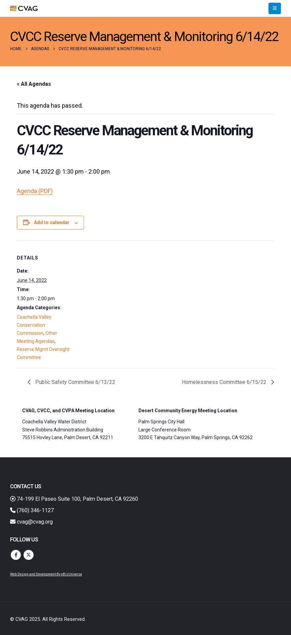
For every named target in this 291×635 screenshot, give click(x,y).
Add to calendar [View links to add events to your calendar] (52, 222)
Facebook (16, 555)
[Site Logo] (24, 8)
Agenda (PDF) (35, 191)
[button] (274, 8)
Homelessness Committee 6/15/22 (225, 382)
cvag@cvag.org (31, 522)
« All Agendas (34, 84)
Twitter (29, 555)
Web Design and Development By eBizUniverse (46, 574)
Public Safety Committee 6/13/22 (74, 382)
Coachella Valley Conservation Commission (34, 325)
